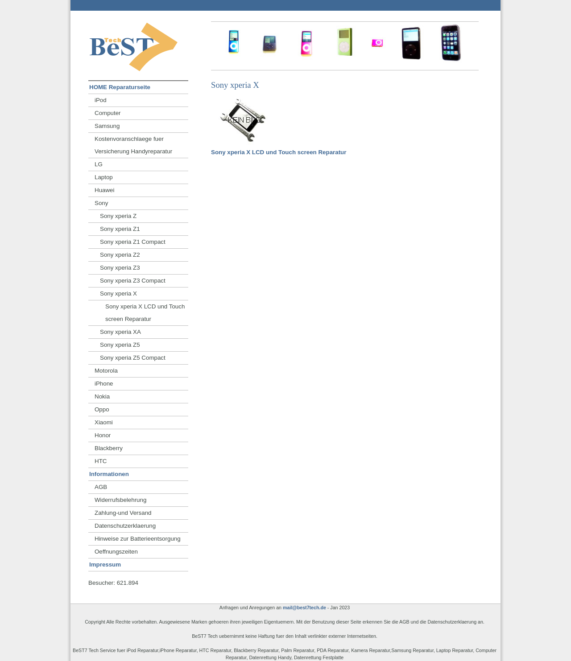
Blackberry (109, 448)
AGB (101, 487)
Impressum (105, 564)
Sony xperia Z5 (120, 344)
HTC (101, 461)
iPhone (104, 383)
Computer (108, 113)
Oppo (102, 409)
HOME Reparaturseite (119, 87)
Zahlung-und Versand (123, 512)
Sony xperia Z (118, 216)
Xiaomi (104, 422)
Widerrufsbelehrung (120, 500)
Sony (101, 203)
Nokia (102, 396)
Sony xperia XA (120, 331)
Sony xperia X (118, 293)
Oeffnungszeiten (116, 551)
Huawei (104, 190)
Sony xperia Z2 (120, 254)
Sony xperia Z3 (120, 267)
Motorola (106, 370)
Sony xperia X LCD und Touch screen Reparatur (278, 152)
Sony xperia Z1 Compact (133, 241)
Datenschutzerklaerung (125, 525)
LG (99, 164)
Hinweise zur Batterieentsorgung (138, 538)
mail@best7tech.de (304, 607)
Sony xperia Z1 (120, 229)
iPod (101, 100)
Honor (103, 435)
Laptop (104, 177)
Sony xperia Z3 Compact (133, 280)
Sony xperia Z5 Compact (133, 357)
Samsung (107, 126)
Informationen (109, 474)
